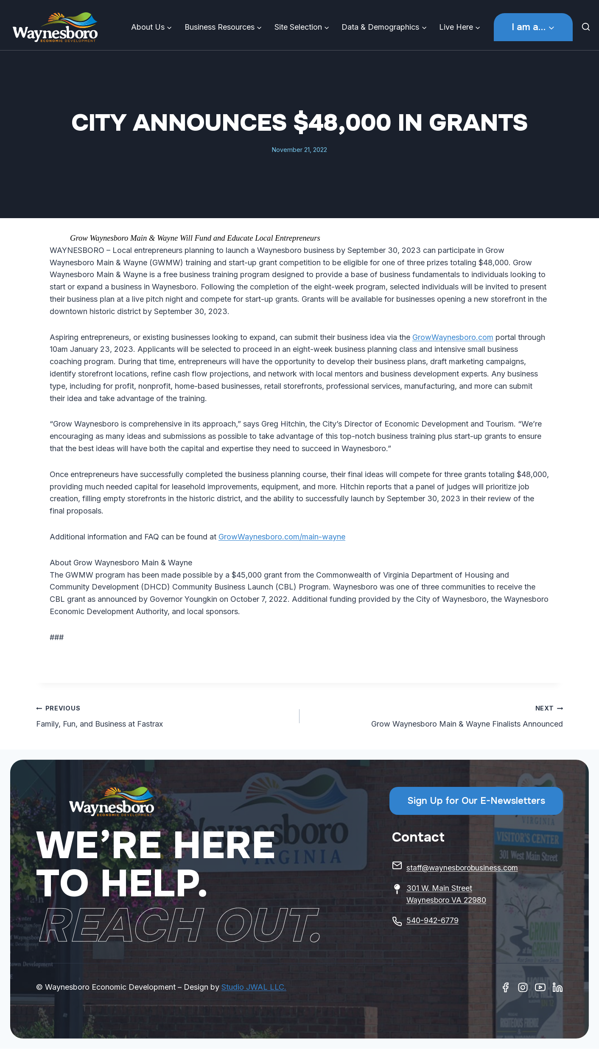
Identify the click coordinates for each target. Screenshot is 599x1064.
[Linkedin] (557, 987)
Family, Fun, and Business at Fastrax (164, 715)
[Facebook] (505, 987)
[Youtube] (540, 987)
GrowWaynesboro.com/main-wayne (281, 536)
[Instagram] (523, 987)
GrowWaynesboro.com (452, 337)
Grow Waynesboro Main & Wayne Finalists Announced (435, 715)
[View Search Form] (588, 27)
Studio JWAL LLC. (253, 987)
